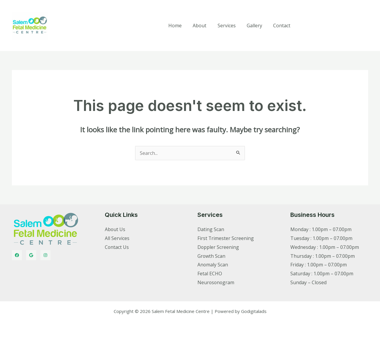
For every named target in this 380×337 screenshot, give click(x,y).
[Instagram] (45, 255)
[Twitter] (31, 255)
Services (230, 25)
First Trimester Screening (225, 238)
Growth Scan (211, 256)
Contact (282, 25)
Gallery (257, 25)
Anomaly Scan (212, 264)
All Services (117, 238)
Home (182, 25)
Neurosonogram (216, 282)
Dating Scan (210, 229)
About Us (115, 229)
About (205, 25)
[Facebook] (17, 255)
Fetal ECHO (209, 273)
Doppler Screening (218, 247)
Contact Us (117, 247)
